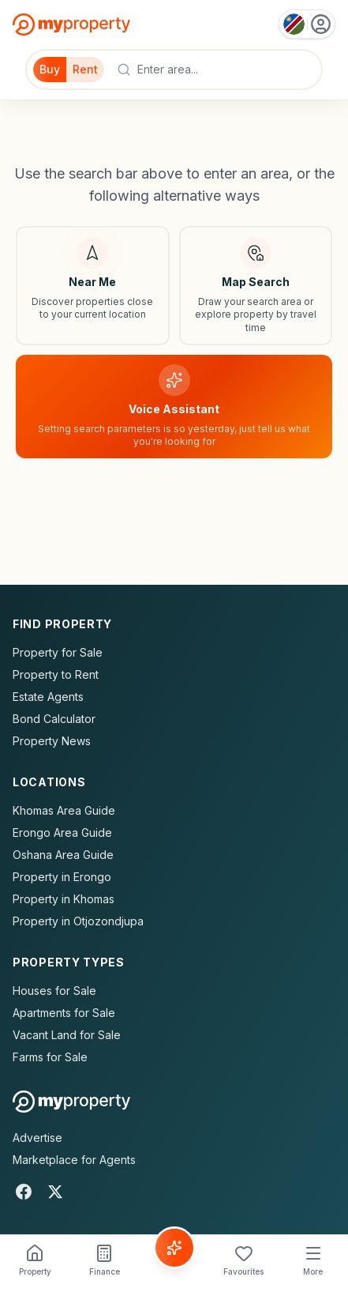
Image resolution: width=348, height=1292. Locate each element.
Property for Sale (58, 652)
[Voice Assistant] (174, 1248)
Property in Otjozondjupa (78, 921)
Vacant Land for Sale (67, 1035)
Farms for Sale (50, 1057)
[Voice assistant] (174, 406)
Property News (52, 741)
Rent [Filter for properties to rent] (85, 69)
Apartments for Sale (64, 1012)
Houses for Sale (54, 990)
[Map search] (256, 285)
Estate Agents (48, 696)
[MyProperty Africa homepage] (71, 1101)
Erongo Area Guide (62, 832)
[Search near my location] (93, 285)
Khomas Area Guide (64, 810)
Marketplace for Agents (74, 1159)
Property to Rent (56, 674)
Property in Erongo (62, 876)
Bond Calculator (54, 718)
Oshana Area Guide (63, 854)
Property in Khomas (63, 899)
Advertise (37, 1137)
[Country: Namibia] (307, 24)
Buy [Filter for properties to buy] (49, 69)
